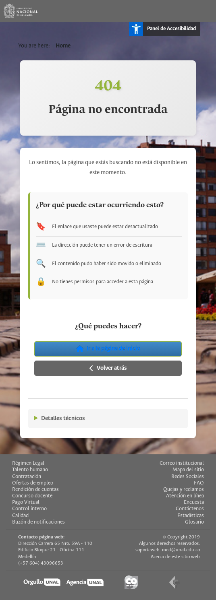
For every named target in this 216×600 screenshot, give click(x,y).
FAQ (199, 483)
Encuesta (194, 502)
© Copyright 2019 (181, 537)
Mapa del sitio (188, 470)
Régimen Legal (28, 463)
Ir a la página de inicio (108, 349)
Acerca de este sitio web (175, 556)
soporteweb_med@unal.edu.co (167, 550)
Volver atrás (108, 368)
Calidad (20, 516)
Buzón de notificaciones (38, 522)
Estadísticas (190, 516)
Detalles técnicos (63, 418)
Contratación (26, 477)
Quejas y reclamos (183, 490)
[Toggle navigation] (205, 11)
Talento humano (30, 470)
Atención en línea (185, 496)
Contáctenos (190, 509)
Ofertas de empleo (32, 483)
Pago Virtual (25, 502)
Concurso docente (32, 496)
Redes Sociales (187, 477)
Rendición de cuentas (35, 490)
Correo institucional (182, 463)
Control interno (29, 509)
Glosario (194, 522)
